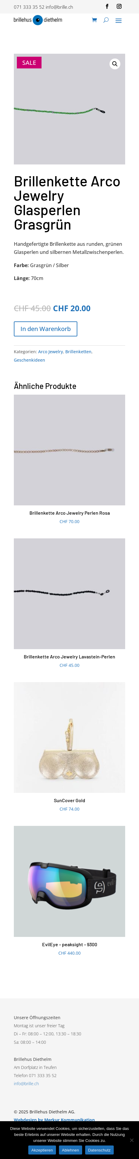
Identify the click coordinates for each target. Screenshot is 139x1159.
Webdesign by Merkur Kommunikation (54, 1120)
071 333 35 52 (29, 7)
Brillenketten (78, 351)
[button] (115, 64)
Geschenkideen (29, 360)
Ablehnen (70, 1150)
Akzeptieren (42, 1150)
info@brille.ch (59, 7)
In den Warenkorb (45, 329)
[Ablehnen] (131, 1140)
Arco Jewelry (50, 351)
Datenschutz (99, 1150)
